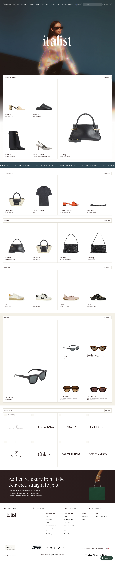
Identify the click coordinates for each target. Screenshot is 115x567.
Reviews (48, 540)
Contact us (66, 525)
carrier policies (63, 564)
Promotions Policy (53, 563)
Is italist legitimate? (68, 528)
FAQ (65, 540)
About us (48, 525)
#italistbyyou (85, 525)
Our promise (49, 528)
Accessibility (67, 542)
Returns (66, 537)
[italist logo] (57, 40)
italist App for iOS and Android (103, 525)
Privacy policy (49, 537)
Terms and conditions (51, 534)
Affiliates (83, 528)
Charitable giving (50, 542)
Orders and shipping (69, 534)
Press (47, 531)
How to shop (67, 531)
